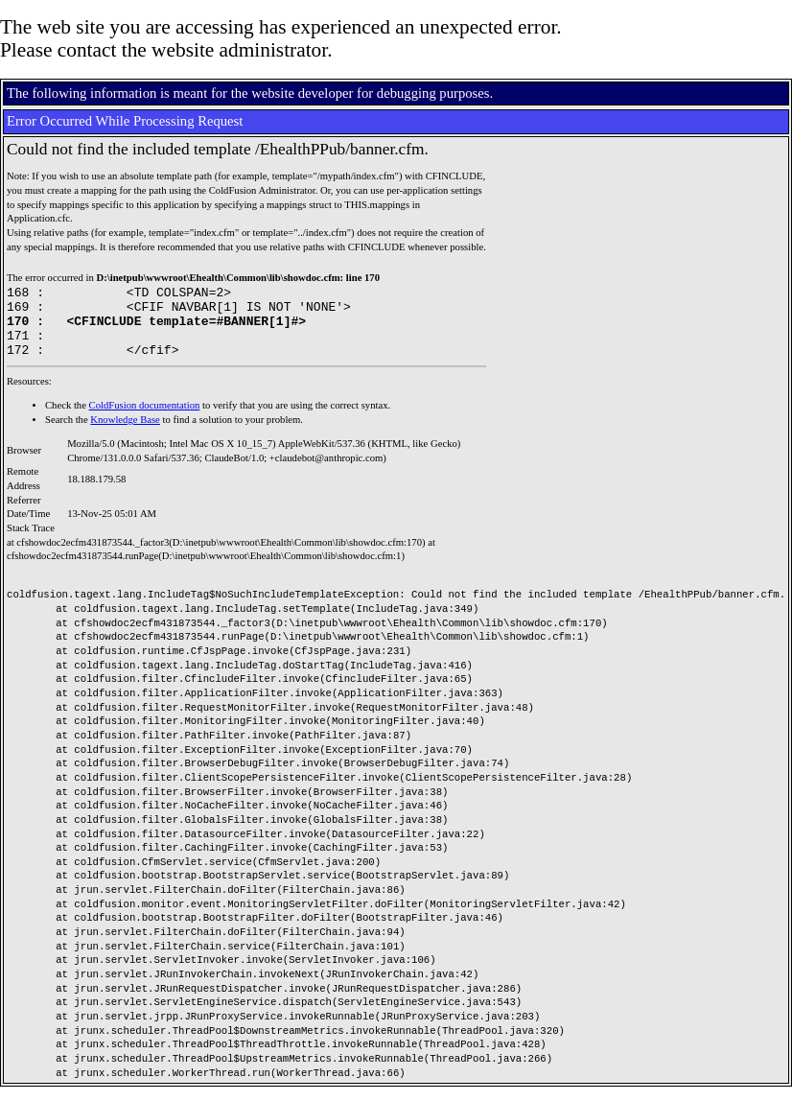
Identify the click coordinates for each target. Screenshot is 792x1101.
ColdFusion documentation (144, 419)
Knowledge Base (125, 434)
